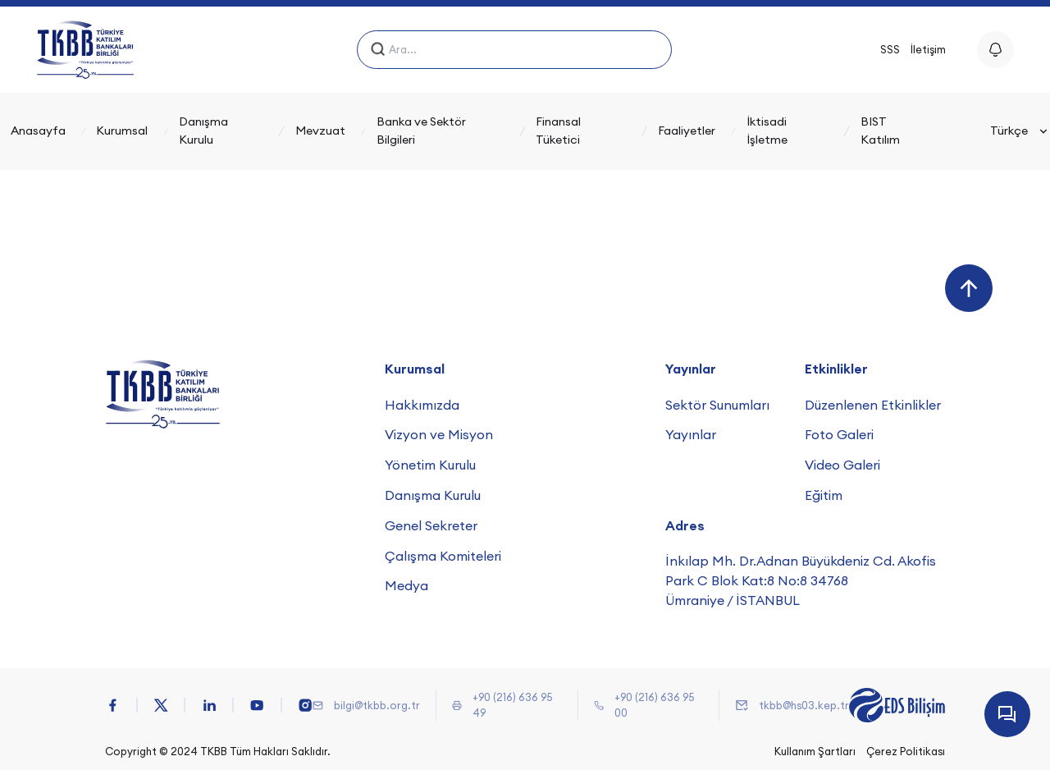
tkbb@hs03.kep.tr (804, 705)
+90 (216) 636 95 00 (654, 704)
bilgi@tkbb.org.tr (377, 705)
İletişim (928, 49)
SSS (890, 49)
